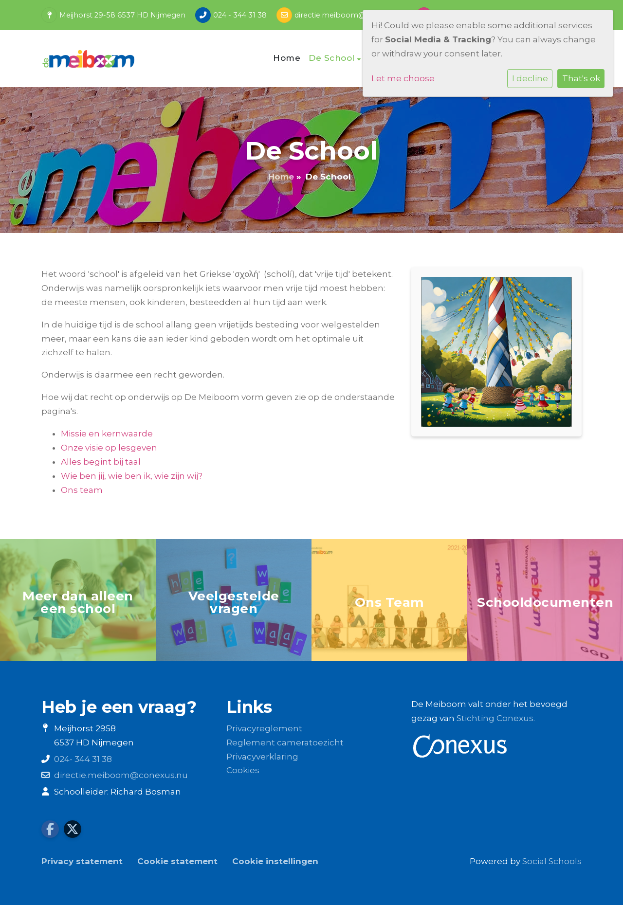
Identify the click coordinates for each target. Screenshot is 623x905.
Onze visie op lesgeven (109, 447)
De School (333, 58)
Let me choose (403, 78)
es (254, 770)
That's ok (581, 78)
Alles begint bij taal (101, 462)
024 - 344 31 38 (240, 15)
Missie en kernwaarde (107, 433)
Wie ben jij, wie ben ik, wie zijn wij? (131, 476)
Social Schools (552, 861)
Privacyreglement (264, 728)
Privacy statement (82, 861)
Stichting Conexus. (496, 718)
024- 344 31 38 (83, 759)
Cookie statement (177, 861)
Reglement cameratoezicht (285, 742)
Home (286, 58)
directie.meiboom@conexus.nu (350, 15)
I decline (530, 78)
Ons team (82, 490)
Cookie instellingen (275, 861)
